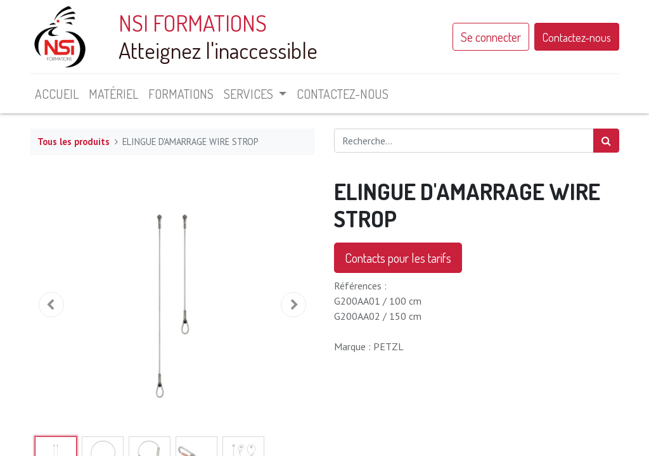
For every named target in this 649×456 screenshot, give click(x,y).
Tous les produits (73, 142)
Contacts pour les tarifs (398, 258)
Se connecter (491, 36)
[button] (51, 304)
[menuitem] (57, 93)
